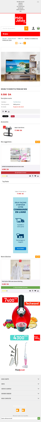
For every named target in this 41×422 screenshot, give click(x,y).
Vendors (20, 3)
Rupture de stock (20, 172)
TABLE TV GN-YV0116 (19, 127)
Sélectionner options (20, 287)
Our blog (20, 5)
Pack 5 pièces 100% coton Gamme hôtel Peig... (12, 281)
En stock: (3, 107)
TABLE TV (20, 38)
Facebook (17, 410)
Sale (20, 11)
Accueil (5, 38)
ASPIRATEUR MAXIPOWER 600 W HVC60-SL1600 (13, 166)
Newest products (20, 9)
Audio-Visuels (12, 38)
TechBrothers (17, 102)
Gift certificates (20, 6)
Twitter (23, 410)
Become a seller (20, 2)
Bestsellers (20, 8)
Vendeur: (3, 102)
